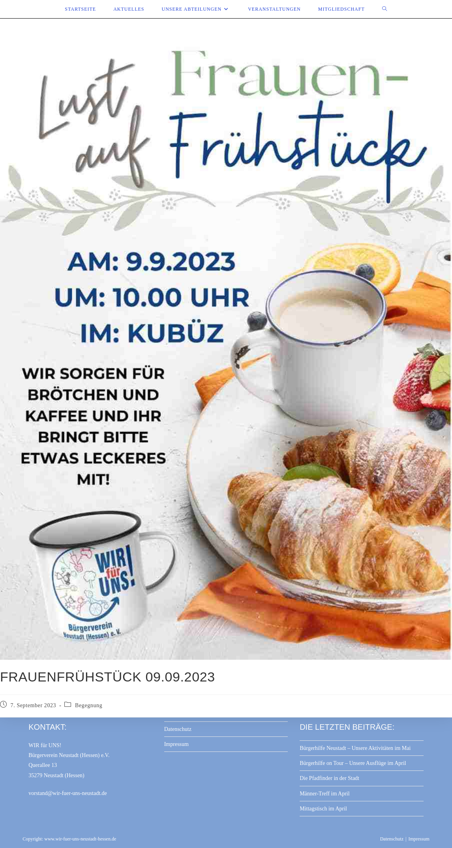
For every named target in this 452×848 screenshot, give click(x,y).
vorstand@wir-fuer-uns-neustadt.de (67, 793)
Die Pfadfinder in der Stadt (329, 778)
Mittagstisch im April (323, 809)
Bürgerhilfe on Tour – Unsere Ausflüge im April (353, 763)
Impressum (176, 744)
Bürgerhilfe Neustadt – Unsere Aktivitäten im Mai (355, 748)
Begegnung (88, 705)
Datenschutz (177, 729)
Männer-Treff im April (325, 794)
